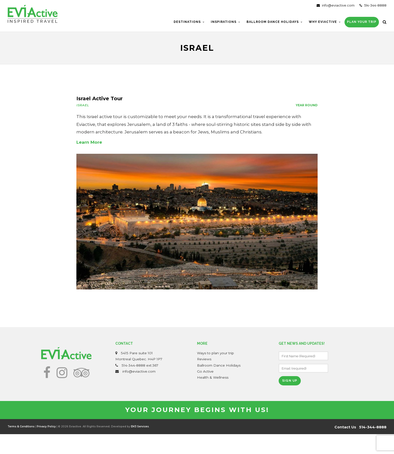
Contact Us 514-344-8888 (360, 427)
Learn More (89, 142)
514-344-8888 (373, 5)
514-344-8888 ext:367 (140, 365)
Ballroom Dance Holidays (218, 365)
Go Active (205, 371)
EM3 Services (140, 426)
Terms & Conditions (21, 426)
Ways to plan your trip (215, 353)
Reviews (204, 359)
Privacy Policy (46, 426)
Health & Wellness (212, 377)
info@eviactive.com (336, 5)
